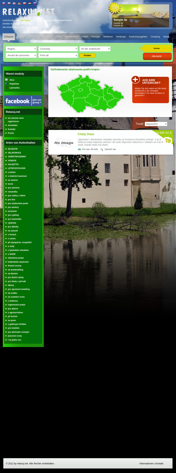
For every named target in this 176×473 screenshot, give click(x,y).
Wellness (108, 36)
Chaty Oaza (86, 134)
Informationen (146, 463)
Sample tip (120, 19)
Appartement (71, 36)
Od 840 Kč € (163, 132)
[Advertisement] (23, 404)
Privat (58, 36)
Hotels (84, 36)
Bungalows (46, 36)
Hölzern (33, 36)
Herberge (121, 36)
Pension (96, 36)
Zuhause (8, 36)
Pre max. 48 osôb (90, 149)
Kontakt (159, 463)
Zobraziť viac (110, 149)
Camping (155, 36)
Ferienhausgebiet (138, 36)
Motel (166, 36)
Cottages (21, 36)
